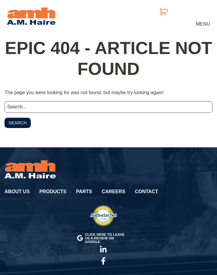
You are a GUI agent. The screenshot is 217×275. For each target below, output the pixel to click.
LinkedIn (103, 249)
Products (53, 191)
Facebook (103, 261)
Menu (203, 24)
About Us (17, 191)
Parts (84, 191)
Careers (113, 191)
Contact (146, 191)
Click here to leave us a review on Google (100, 237)
